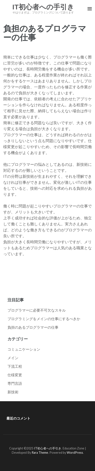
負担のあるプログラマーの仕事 (32, 327)
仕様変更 (14, 375)
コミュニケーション (23, 349)
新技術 (12, 392)
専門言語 (14, 383)
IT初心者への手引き (43, 7)
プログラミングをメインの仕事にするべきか (43, 318)
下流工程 (14, 366)
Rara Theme (40, 452)
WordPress (75, 452)
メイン (12, 358)
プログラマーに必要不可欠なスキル (36, 310)
